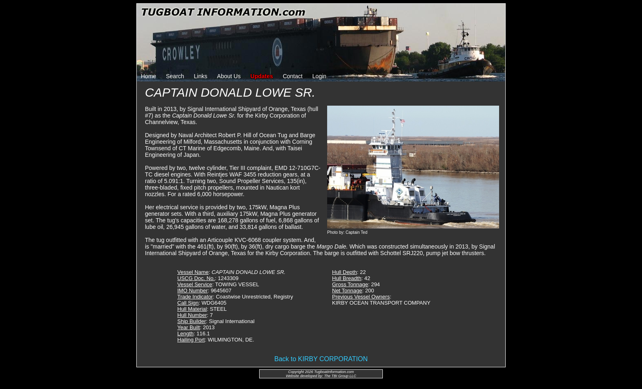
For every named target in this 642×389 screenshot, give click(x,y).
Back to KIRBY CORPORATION (321, 358)
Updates (262, 76)
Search (175, 76)
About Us (229, 76)
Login (319, 76)
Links (201, 76)
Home (148, 76)
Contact (293, 76)
